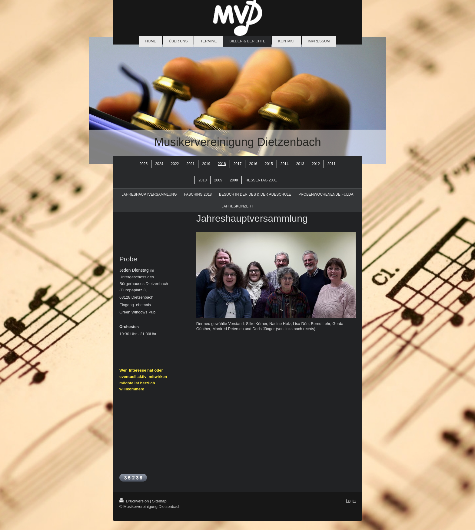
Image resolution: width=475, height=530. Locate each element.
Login (351, 501)
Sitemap (159, 501)
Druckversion (134, 501)
